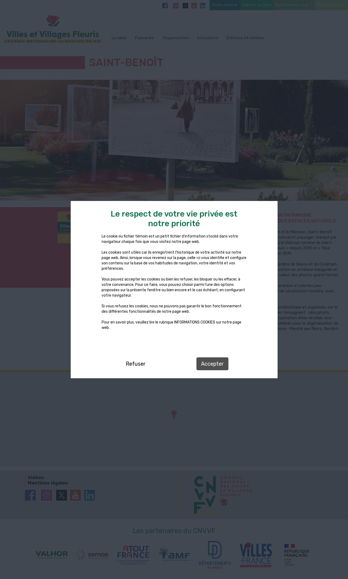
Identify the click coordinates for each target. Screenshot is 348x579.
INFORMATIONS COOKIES (194, 322)
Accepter (212, 364)
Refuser (136, 364)
